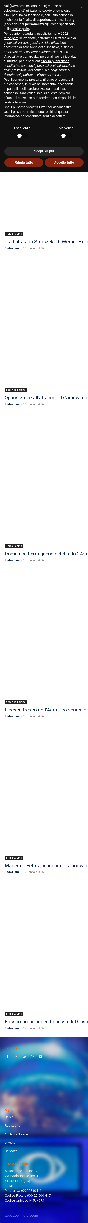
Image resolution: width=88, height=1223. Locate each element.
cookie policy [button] (20, 29)
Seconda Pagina (16, 389)
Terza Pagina (14, 233)
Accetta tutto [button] (64, 162)
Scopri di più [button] (44, 151)
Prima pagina (14, 857)
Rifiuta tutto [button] (24, 162)
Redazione (12, 248)
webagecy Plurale (21, 1216)
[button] (82, 7)
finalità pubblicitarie (55, 61)
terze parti (11, 38)
